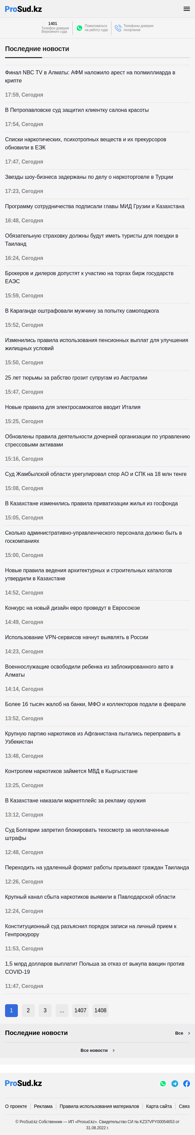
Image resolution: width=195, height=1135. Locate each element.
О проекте (16, 1106)
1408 (101, 1010)
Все (179, 1033)
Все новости (93, 1050)
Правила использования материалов (99, 1106)
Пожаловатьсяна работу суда (96, 28)
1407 (80, 1010)
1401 (52, 23)
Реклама (43, 1106)
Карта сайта (159, 1106)
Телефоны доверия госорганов (139, 28)
